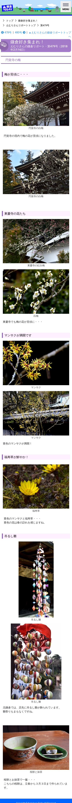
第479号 (44, 25)
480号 (20, 32)
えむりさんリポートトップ (21, 25)
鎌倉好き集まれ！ (28, 20)
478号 (6, 32)
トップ (9, 20)
